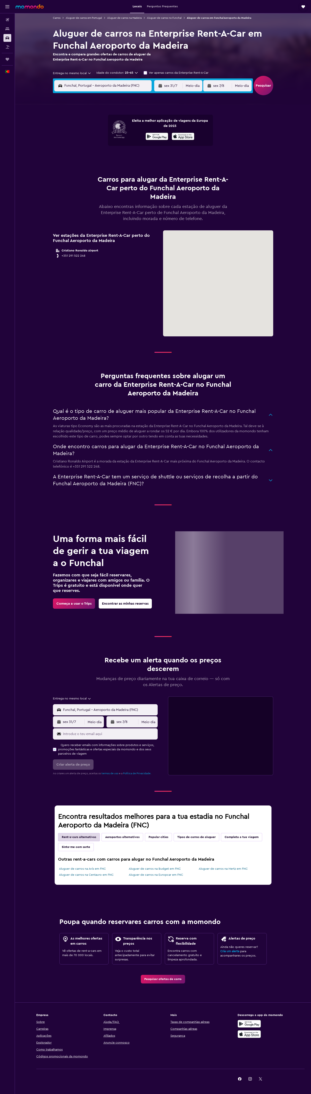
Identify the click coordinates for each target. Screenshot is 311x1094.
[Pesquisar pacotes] (7, 47)
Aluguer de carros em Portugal (84, 18)
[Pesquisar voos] (7, 20)
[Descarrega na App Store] (183, 137)
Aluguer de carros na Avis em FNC (82, 868)
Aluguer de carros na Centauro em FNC (86, 874)
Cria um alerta (229, 951)
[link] (74, 603)
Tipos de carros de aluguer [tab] (196, 837)
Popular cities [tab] (158, 837)
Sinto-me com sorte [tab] (76, 847)
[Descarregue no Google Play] (249, 1024)
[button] (7, 6)
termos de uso (110, 773)
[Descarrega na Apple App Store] (249, 1034)
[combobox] (72, 73)
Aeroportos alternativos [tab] (122, 837)
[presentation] (183, 136)
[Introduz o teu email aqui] (109, 734)
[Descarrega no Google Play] (157, 137)
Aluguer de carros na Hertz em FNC (223, 868)
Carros (56, 18)
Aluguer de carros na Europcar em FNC (156, 874)
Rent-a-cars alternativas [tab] (79, 837)
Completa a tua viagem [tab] (242, 837)
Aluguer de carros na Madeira (124, 18)
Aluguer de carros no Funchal (164, 18)
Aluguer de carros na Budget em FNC (155, 868)
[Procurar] (7, 29)
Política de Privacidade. (137, 773)
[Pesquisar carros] (7, 38)
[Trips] (7, 59)
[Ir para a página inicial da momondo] (30, 6)
